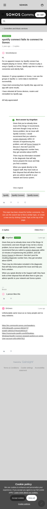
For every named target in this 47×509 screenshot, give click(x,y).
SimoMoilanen (11, 53)
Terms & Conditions (11, 368)
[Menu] (4, 5)
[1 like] (11, 294)
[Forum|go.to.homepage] (18, 15)
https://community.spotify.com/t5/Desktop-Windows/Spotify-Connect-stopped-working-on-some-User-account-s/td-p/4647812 (22, 335)
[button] (2, 15)
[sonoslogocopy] (23, 5)
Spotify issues (32, 195)
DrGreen (9, 308)
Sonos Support (33, 144)
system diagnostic (20, 139)
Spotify (6, 195)
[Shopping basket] (42, 5)
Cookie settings (27, 368)
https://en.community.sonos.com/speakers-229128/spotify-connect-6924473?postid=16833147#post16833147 (18, 328)
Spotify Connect (18, 195)
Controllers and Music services (16, 29)
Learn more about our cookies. (26, 493)
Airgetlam (9, 238)
